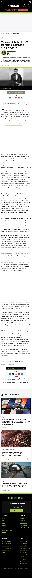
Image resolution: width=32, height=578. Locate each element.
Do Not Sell (23, 559)
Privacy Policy (23, 546)
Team (3, 520)
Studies (13, 118)
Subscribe (4, 527)
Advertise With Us (25, 525)
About (3, 523)
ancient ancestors (9, 449)
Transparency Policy (7, 548)
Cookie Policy (23, 543)
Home (3, 518)
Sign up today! (16, 510)
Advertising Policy (25, 548)
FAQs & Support (24, 527)
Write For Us (23, 520)
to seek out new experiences (13, 125)
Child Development (15, 158)
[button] (28, 5)
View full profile (5, 65)
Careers (4, 525)
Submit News (23, 523)
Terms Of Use (23, 541)
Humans (5, 37)
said (28, 320)
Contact (22, 518)
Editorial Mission (6, 541)
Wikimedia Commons (6, 88)
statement (16, 179)
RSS (27, 568)
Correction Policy (6, 543)
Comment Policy (6, 546)
